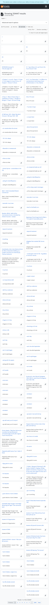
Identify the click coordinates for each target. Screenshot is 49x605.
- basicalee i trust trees (32, 197)
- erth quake (5, 370)
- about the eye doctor (32, 127)
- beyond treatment (7, 229)
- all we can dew (30, 157)
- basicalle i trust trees (8, 203)
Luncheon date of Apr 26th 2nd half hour (35, 424)
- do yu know (29, 306)
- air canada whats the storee (9, 128)
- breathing (5, 239)
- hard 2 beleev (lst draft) (32, 571)
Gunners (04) (35, 525)
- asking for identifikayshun (33, 177)
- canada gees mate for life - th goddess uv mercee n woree (36, 254)
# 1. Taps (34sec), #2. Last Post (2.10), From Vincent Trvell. (36, 68)
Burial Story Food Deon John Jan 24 (35, 513)
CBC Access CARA (35, 242)
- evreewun (29, 394)
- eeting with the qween (8, 360)
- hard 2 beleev (6, 552)
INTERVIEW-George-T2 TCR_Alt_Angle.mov (8, 68)
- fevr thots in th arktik (32, 436)
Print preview (5, 26)
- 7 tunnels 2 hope (31, 107)
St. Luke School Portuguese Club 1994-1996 (36, 378)
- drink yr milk (5, 330)
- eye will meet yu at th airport (10, 420)
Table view (29, 26)
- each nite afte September (33, 346)
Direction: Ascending (42, 29)
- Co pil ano (29, 266)
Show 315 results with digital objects (38, 32)
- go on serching (30, 490)
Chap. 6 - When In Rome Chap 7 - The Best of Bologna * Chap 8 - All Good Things (11, 98)
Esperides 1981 (36, 501)
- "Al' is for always (30, 137)
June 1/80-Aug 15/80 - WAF (11, 115)
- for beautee (5, 473)
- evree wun (5, 380)
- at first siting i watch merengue (34, 187)
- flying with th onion (31, 456)
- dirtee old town (30, 296)
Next (39, 602)
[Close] (47, 2)
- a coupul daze (30, 117)
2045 (35, 602)
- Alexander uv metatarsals (33, 147)
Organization (8, 519)
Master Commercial (10, 191)
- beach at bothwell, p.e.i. (32, 207)
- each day (29, 336)
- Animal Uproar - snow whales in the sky (11, 169)
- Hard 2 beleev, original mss (9, 572)
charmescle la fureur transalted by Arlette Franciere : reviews (11, 215)
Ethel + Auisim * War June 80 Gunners (11, 540)
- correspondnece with (8, 280)
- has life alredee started (32, 581)
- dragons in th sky (31, 316)
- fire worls (29, 446)
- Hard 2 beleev (30, 561)
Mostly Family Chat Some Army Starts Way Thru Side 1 (35, 537)
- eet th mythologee (7, 350)
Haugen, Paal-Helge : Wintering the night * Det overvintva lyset (12, 505)
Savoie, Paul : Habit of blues (12, 452)
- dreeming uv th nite (31, 326)
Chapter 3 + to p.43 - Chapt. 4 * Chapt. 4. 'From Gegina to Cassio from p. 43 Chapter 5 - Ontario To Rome (12, 81)
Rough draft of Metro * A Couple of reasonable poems (36, 218)
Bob (6, 529)
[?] (26, 47)
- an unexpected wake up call (33, 167)
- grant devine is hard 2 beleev (10, 493)
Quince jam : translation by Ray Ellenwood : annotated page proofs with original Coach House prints (12, 433)
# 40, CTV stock (30, 97)
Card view (22, 26)
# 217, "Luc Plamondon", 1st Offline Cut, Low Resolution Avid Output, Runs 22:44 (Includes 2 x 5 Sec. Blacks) (36, 81)
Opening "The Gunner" (35, 550)
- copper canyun (30, 276)
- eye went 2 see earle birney (33, 414)
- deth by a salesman (31, 286)
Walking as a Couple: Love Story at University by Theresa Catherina (12, 251)
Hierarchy (14, 26)
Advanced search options (10, 22)
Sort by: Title (31, 29)
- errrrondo (29, 366)
